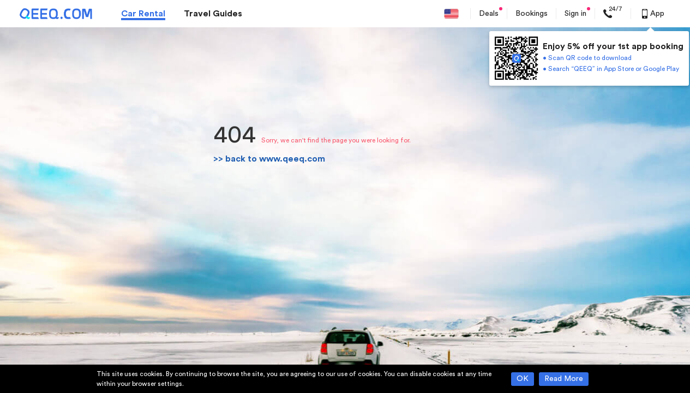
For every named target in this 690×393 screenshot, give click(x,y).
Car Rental (143, 13)
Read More (563, 379)
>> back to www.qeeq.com (269, 158)
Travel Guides (213, 13)
